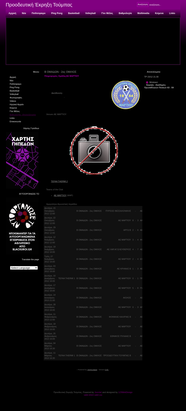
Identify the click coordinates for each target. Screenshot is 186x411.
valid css (98, 395)
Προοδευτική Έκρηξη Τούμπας (39, 5)
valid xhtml (89, 395)
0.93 (107, 370)
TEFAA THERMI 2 (59, 181)
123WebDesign (125, 392)
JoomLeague (92, 370)
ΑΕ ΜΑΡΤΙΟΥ (60, 195)
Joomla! (98, 392)
